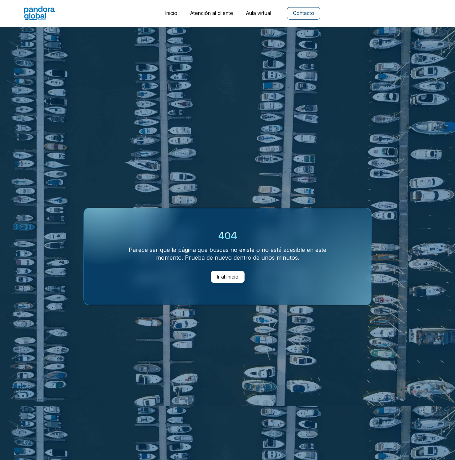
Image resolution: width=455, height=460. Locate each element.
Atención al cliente (211, 13)
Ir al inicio (228, 277)
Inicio (171, 13)
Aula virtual (258, 13)
